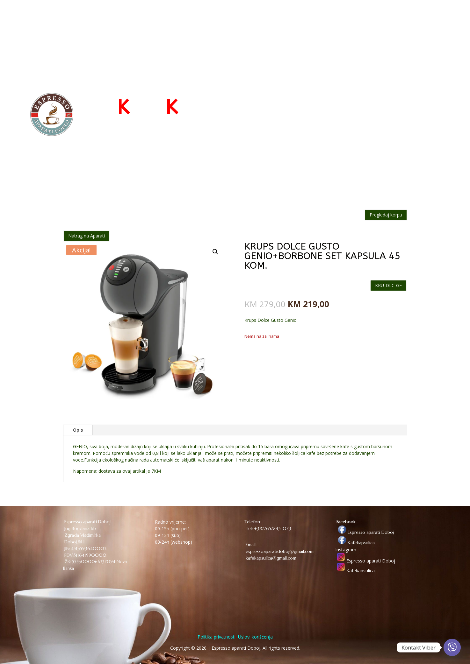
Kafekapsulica (355, 543)
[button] (215, 252)
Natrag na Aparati (86, 236)
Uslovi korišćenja (255, 637)
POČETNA (274, 16)
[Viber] (452, 647)
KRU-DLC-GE (388, 285)
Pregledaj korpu (386, 215)
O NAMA (361, 16)
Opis (78, 430)
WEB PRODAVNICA (315, 16)
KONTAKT (390, 16)
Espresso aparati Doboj (364, 532)
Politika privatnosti (216, 637)
